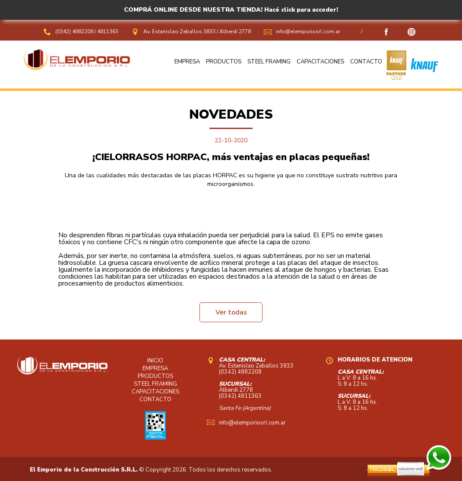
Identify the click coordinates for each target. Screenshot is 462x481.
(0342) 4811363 (240, 396)
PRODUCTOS (223, 62)
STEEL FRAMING (269, 62)
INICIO (155, 361)
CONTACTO (366, 62)
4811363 (107, 31)
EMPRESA (187, 62)
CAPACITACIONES (320, 62)
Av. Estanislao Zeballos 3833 (179, 31)
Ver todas (231, 312)
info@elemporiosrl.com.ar (308, 31)
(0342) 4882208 (75, 31)
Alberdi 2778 (235, 31)
